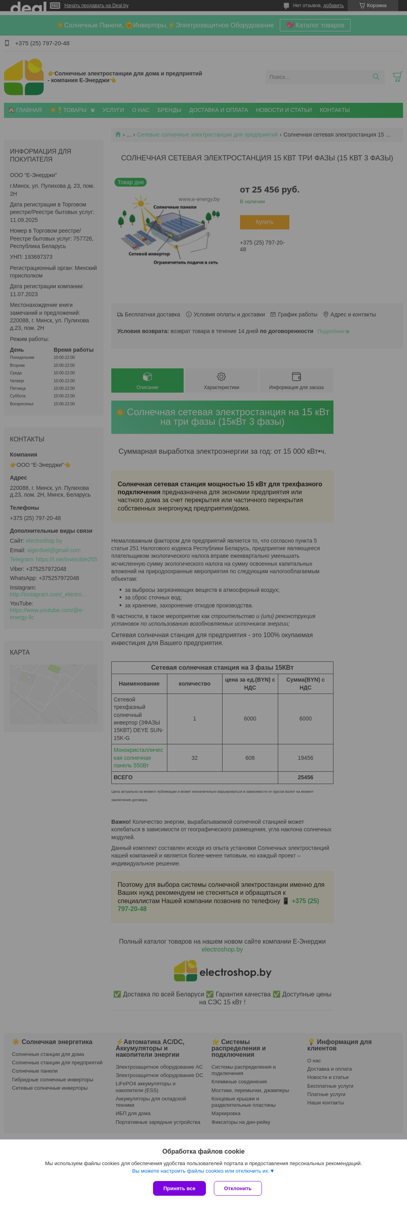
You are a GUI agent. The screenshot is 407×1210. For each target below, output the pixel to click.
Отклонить (238, 1188)
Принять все (179, 1188)
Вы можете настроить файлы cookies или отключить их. (200, 1171)
